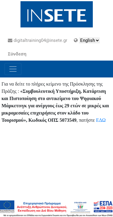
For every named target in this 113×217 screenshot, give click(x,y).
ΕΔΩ (101, 120)
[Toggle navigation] (13, 69)
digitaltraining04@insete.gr (37, 40)
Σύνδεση (17, 54)
